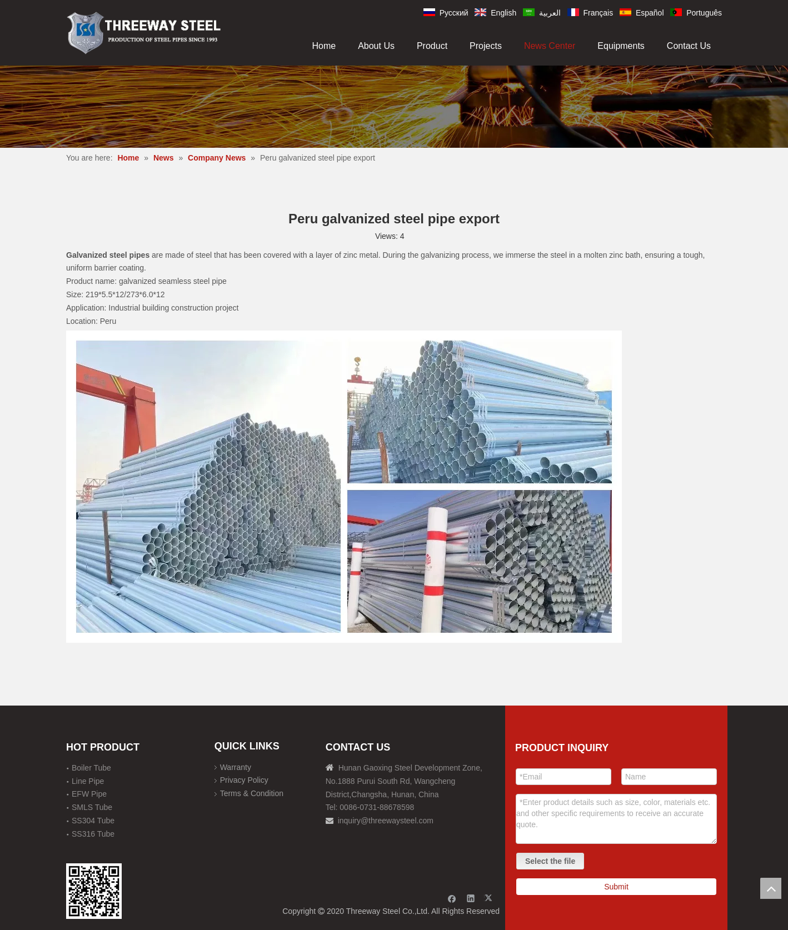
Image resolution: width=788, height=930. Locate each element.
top (770, 888)
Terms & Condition (251, 793)
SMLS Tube (92, 807)
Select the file (550, 861)
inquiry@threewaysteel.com (385, 820)
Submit (616, 886)
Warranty (235, 767)
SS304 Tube (93, 820)
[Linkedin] (471, 898)
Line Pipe (88, 781)
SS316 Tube (93, 833)
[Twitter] (490, 898)
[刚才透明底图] (144, 32)
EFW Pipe (89, 793)
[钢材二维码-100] (94, 891)
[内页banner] (394, 107)
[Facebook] (452, 898)
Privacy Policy (244, 780)
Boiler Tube (91, 767)
